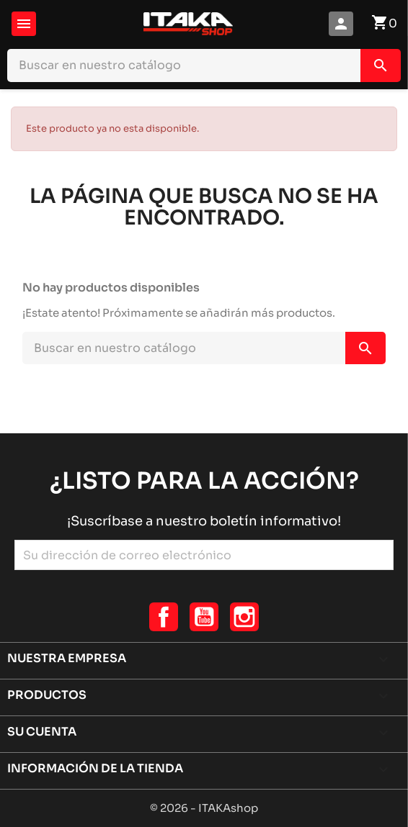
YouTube (204, 616)
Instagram (244, 616)
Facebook (163, 616)
